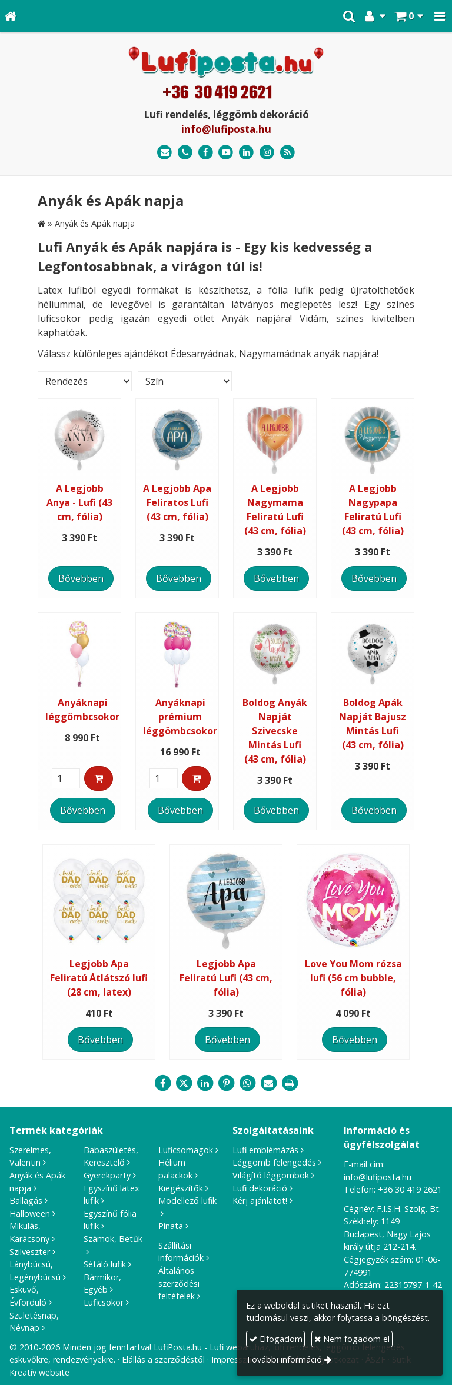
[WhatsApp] (247, 1083)
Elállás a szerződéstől (163, 1359)
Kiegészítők (180, 1188)
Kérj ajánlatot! (259, 1200)
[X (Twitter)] (183, 1083)
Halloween (29, 1213)
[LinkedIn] (246, 152)
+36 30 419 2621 (410, 1189)
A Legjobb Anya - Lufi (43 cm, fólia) (79, 502)
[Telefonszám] (185, 152)
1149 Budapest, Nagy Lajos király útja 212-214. (387, 1234)
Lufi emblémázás (265, 1150)
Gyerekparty (107, 1175)
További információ (284, 1359)
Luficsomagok (185, 1150)
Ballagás (25, 1200)
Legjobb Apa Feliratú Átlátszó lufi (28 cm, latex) (99, 977)
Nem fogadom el (352, 1338)
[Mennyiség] (66, 778)
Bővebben (81, 578)
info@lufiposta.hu (226, 129)
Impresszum (235, 1359)
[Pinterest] (226, 1083)
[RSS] (287, 152)
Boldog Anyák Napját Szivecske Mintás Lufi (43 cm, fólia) (274, 730)
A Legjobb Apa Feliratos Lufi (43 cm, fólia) (177, 502)
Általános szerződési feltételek (179, 1283)
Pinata (170, 1225)
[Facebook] (205, 152)
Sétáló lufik (105, 1264)
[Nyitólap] (10, 16)
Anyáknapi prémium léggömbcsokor (180, 716)
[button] (439, 16)
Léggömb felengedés (274, 1162)
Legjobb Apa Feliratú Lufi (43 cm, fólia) (226, 977)
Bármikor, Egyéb (102, 1283)
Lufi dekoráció (259, 1188)
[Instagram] (266, 152)
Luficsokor (104, 1302)
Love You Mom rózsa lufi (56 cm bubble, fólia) (353, 977)
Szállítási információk (181, 1252)
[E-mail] (164, 152)
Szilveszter (29, 1251)
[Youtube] (226, 152)
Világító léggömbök (270, 1175)
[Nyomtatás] (289, 1083)
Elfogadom (276, 1338)
